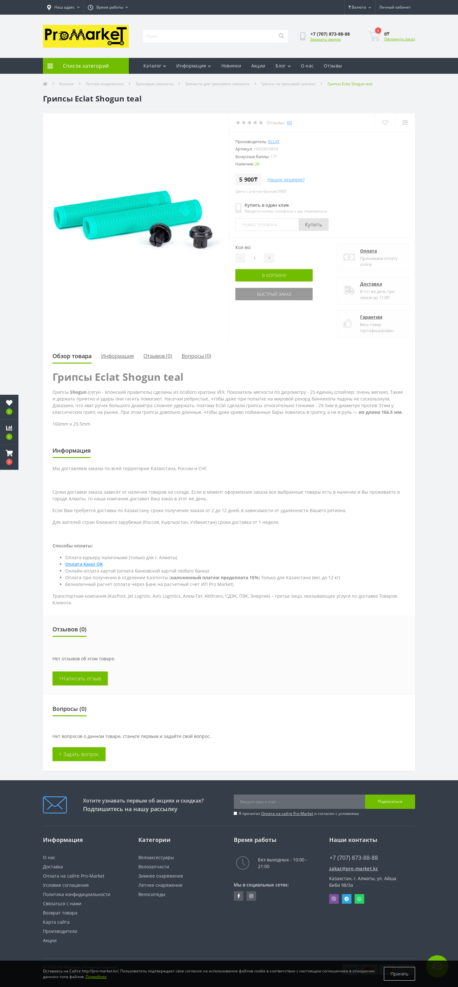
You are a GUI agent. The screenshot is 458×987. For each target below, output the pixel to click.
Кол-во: (243, 247)
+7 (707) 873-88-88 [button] (354, 857)
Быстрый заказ (274, 294)
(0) (289, 123)
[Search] (281, 36)
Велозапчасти (153, 867)
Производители (60, 931)
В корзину (274, 275)
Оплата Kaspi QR (84, 564)
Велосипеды (151, 894)
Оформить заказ (399, 39)
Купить (313, 224)
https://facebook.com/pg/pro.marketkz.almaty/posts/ (238, 896)
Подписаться (390, 801)
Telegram (346, 899)
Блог (283, 66)
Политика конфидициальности (76, 894)
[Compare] (405, 122)
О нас (307, 66)
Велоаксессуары (156, 857)
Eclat (274, 141)
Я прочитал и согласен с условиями (299, 813)
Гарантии (371, 317)
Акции (258, 66)
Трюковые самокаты (154, 84)
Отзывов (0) (157, 355)
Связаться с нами (62, 903)
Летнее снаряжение (105, 84)
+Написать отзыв (80, 678)
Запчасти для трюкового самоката (217, 84)
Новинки (231, 66)
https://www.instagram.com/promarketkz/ (251, 896)
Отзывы (333, 66)
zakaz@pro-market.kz (353, 868)
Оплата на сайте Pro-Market (287, 813)
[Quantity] (254, 258)
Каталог (154, 66)
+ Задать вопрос (79, 754)
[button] (9, 457)
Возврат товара (60, 913)
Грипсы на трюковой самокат (288, 84)
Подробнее (96, 976)
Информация (193, 66)
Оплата (368, 251)
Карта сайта (56, 922)
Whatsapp (359, 899)
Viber (334, 899)
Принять (399, 974)
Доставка (371, 284)
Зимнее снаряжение (160, 876)
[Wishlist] (385, 122)
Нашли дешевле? (286, 180)
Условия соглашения (66, 885)
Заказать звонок (325, 39)
